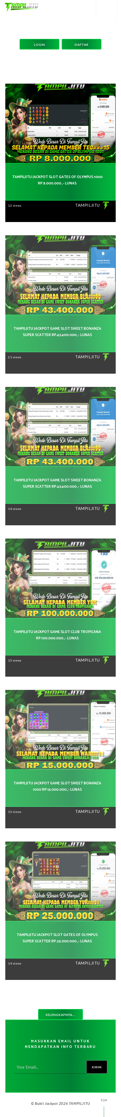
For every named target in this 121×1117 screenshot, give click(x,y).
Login (39, 44)
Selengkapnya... (60, 1014)
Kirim (97, 1067)
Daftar (81, 44)
